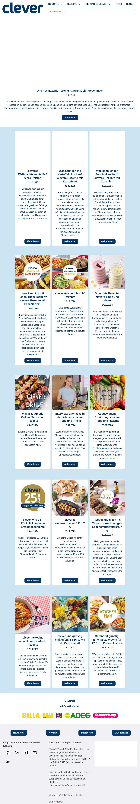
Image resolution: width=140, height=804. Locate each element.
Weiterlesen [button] (70, 117)
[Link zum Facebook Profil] (8, 752)
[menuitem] (55, 4)
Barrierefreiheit (56, 802)
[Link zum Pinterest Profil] (8, 762)
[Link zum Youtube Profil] (35, 752)
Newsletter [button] (18, 732)
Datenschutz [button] (121, 732)
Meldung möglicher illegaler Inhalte (66, 795)
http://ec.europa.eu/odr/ (73, 785)
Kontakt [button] (53, 732)
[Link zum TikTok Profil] (26, 752)
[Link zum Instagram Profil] (17, 752)
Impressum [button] (87, 732)
